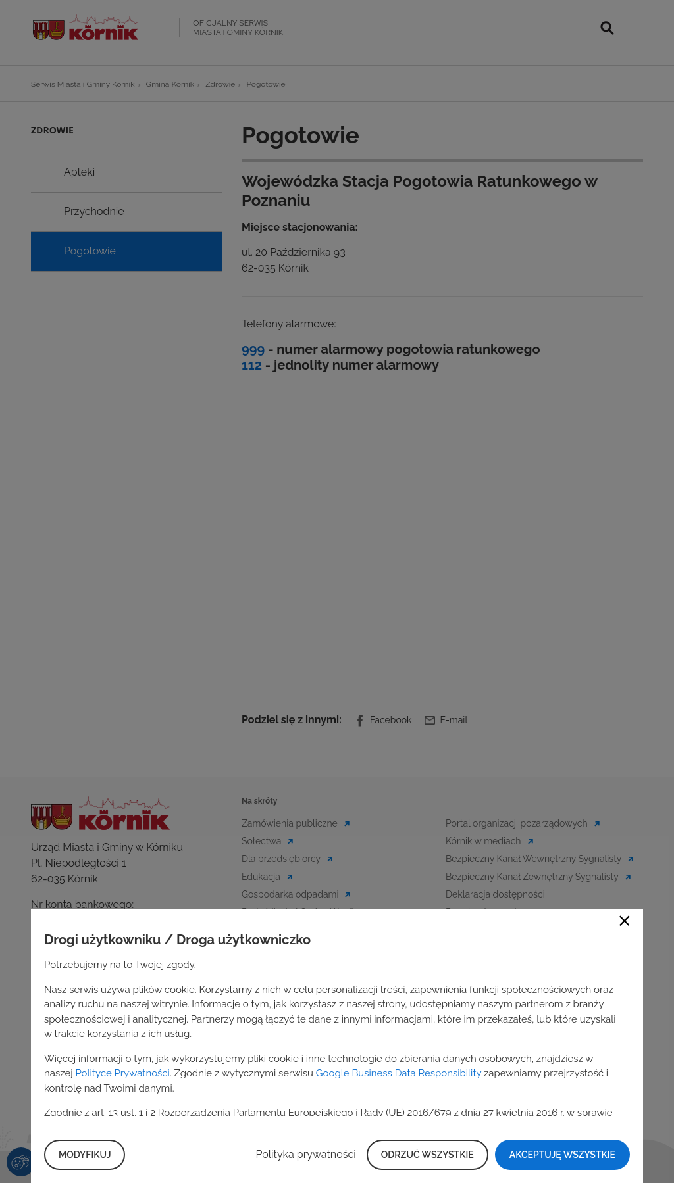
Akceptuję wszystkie (562, 1154)
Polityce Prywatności (122, 1073)
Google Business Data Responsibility (398, 1073)
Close (624, 920)
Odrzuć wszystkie (427, 1154)
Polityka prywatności (305, 1154)
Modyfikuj (85, 1154)
